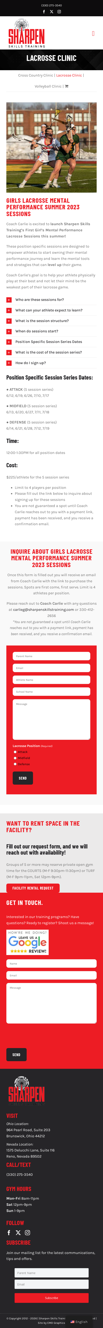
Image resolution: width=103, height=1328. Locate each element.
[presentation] (38, 1035)
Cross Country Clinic (35, 75)
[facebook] (44, 11)
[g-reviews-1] (27, 931)
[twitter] (51, 11)
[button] (51, 300)
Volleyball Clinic (48, 86)
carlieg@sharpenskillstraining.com (43, 609)
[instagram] (59, 11)
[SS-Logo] (26, 19)
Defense (24, 764)
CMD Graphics (56, 1322)
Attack (22, 752)
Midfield (24, 758)
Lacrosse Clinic (69, 75)
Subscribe (51, 1298)
